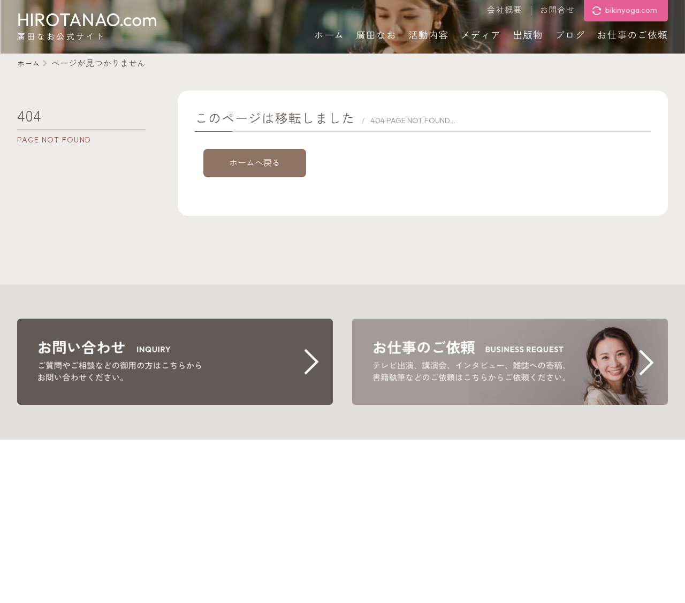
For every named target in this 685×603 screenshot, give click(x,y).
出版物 (528, 35)
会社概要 (504, 10)
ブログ (570, 35)
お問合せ (557, 10)
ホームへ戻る (254, 162)
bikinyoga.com (631, 10)
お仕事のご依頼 (632, 35)
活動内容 (428, 35)
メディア (481, 35)
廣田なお (376, 35)
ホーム (329, 35)
